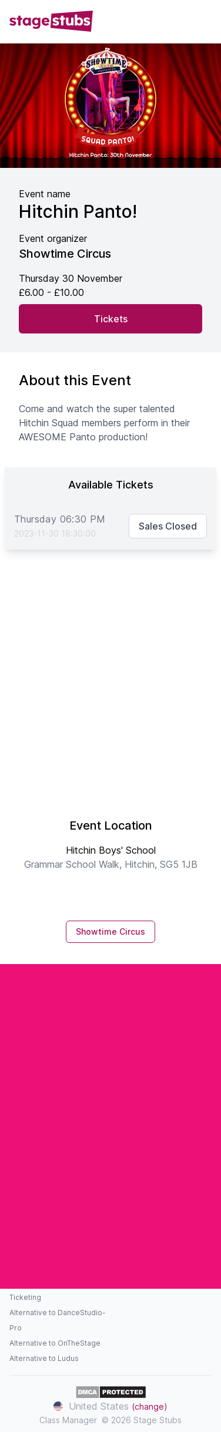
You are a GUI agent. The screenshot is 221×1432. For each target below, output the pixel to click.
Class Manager (68, 1420)
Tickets (111, 319)
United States (110, 1406)
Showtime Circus (110, 931)
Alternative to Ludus (44, 1358)
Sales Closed (168, 526)
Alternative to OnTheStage (55, 1343)
